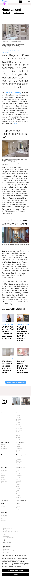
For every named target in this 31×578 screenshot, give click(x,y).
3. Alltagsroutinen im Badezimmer (20, 423)
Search (24, 1)
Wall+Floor (19, 444)
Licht (18, 450)
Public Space (14, 51)
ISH (2, 503)
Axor (17, 470)
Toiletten (4, 483)
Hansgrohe (20, 485)
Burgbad (19, 474)
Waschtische (5, 479)
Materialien (20, 448)
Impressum (5, 515)
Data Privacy (5, 519)
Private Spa (5, 448)
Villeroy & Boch (20, 497)
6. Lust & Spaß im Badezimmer (20, 428)
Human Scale (20, 417)
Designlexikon (21, 500)
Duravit (18, 479)
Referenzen (5, 442)
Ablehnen (15, 575)
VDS (17, 510)
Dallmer (18, 475)
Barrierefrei (5, 51)
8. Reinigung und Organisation (20, 432)
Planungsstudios (22, 455)
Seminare (4, 500)
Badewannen (5, 475)
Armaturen (5, 474)
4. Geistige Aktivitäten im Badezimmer (20, 424)
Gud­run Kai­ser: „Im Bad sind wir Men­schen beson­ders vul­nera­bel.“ (8, 332)
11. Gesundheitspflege (20, 437)
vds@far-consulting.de (7, 541)
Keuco (15, 123)
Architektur (20, 442)
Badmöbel (4, 481)
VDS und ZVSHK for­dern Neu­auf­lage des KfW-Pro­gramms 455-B (23, 333)
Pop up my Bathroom (20, 506)
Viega (18, 495)
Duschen (4, 477)
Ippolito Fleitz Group (20, 465)
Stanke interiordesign (20, 461)
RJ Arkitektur (20, 459)
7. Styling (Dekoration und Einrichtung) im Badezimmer (20, 430)
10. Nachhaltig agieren (20, 435)
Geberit (18, 481)
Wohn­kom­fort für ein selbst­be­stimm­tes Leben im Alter (7, 367)
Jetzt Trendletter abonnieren (16, 382)
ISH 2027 (4, 506)
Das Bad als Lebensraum (20, 415)
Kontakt (4, 513)
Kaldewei (19, 486)
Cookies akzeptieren (15, 570)
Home (3, 413)
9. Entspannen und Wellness (20, 434)
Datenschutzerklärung (14, 566)
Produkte (4, 468)
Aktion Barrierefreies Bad (20, 508)
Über (18, 503)
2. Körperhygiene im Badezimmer (20, 421)
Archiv (18, 439)
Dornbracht (20, 477)
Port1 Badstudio (20, 463)
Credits (4, 517)
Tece (17, 494)
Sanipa (18, 492)
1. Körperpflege (20, 419)
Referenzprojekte (7, 53)
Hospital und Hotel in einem (13, 11)
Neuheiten (4, 470)
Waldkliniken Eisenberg (12, 93)
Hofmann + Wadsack (20, 457)
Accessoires (5, 472)
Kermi (18, 488)
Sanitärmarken (21, 468)
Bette (18, 472)
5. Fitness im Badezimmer (20, 426)
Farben (18, 446)
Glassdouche (20, 483)
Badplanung (5, 455)
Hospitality (5, 444)
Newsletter (5, 520)
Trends (18, 413)
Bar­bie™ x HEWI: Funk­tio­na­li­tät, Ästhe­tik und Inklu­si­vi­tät (23, 367)
